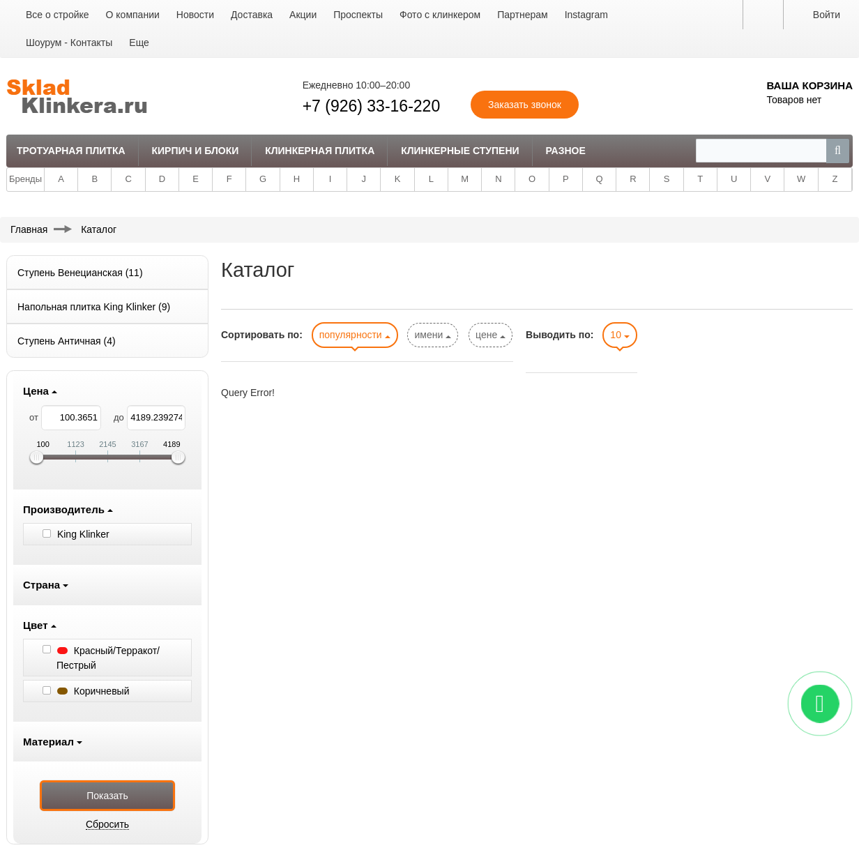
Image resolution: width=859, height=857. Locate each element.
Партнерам (522, 14)
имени (432, 334)
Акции (303, 14)
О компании (133, 14)
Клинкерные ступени (460, 150)
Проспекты (358, 14)
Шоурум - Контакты (69, 42)
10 (619, 334)
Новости (195, 14)
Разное (565, 150)
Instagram (586, 14)
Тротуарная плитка (71, 150)
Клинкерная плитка (319, 150)
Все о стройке (57, 14)
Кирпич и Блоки (194, 150)
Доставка (252, 14)
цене (490, 334)
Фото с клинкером (440, 14)
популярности (354, 334)
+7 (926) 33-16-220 (372, 106)
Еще (139, 42)
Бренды (25, 179)
